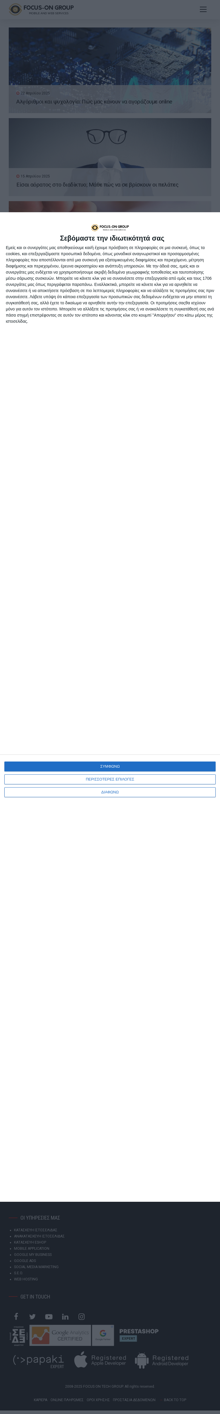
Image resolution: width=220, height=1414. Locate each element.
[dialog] (110, 707)
